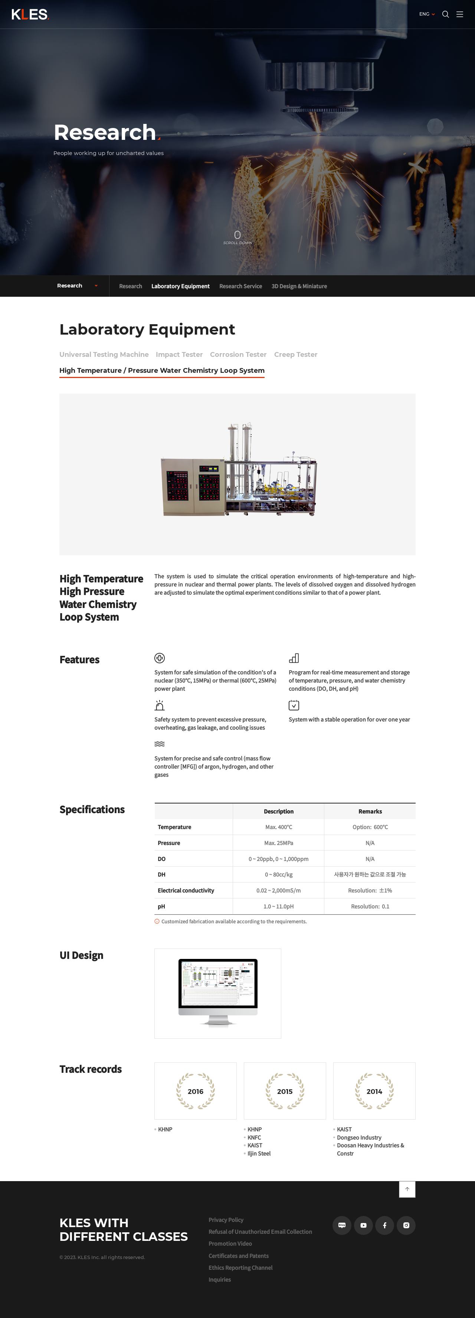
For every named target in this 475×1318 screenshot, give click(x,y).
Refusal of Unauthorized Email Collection (260, 1231)
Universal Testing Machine (104, 354)
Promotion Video (230, 1243)
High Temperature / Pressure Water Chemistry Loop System (162, 370)
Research (130, 286)
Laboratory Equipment (180, 286)
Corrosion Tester (238, 354)
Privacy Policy (226, 1219)
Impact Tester (179, 354)
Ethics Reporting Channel (240, 1267)
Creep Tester (296, 354)
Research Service (240, 286)
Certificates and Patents (239, 1255)
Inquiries (220, 1279)
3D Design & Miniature (299, 286)
